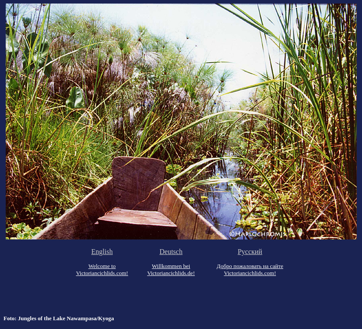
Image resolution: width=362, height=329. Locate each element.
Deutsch (170, 251)
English (102, 251)
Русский (250, 251)
